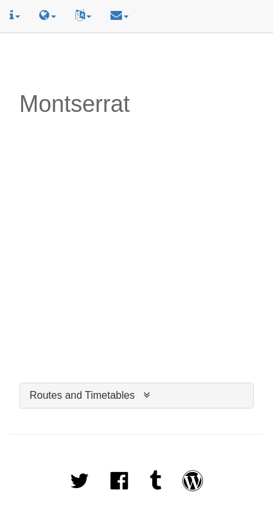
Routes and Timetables (82, 395)
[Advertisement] (137, 62)
